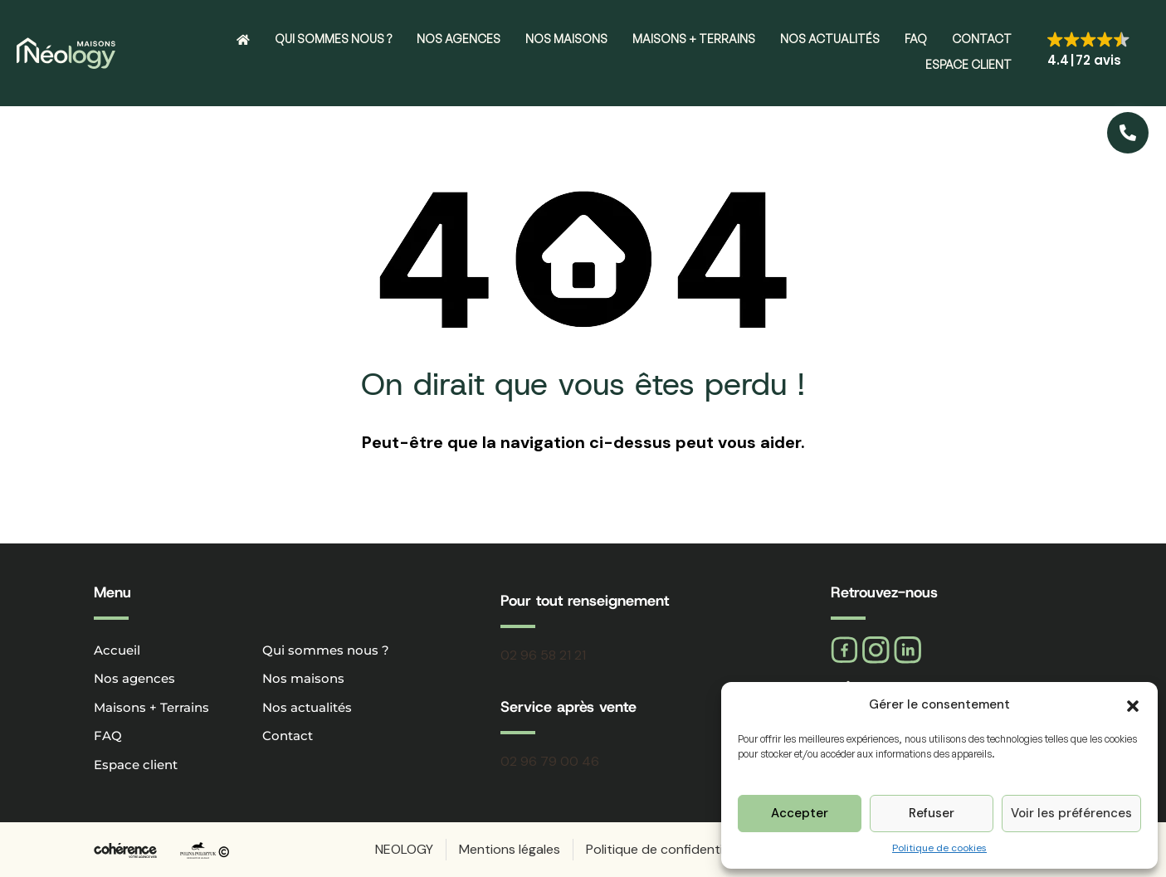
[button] (1133, 704)
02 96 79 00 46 (549, 761)
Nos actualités (830, 39)
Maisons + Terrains (693, 39)
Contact (982, 39)
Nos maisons (566, 39)
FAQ (916, 39)
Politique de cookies (939, 848)
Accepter (799, 813)
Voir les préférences (1071, 813)
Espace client (968, 64)
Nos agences (458, 39)
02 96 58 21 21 (543, 655)
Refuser (931, 813)
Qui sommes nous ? (333, 39)
